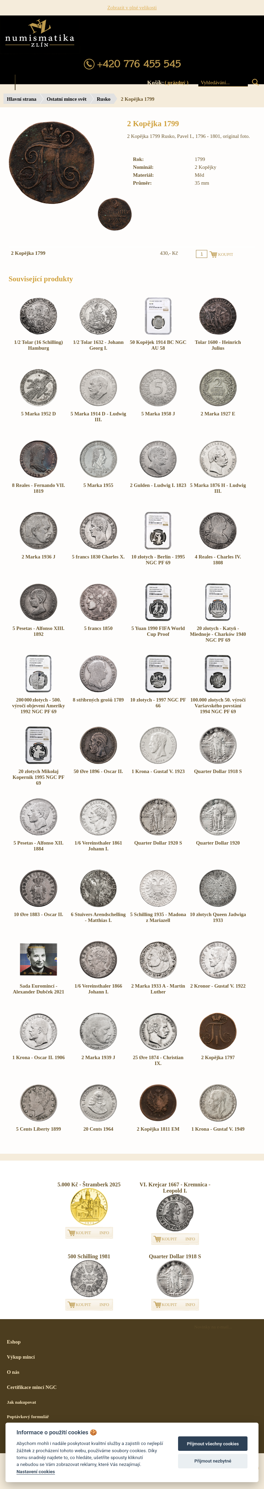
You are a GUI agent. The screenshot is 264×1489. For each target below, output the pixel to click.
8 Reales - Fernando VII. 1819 (38, 488)
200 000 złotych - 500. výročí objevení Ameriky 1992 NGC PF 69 (38, 705)
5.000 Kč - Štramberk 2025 (89, 1184)
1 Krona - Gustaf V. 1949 (218, 1129)
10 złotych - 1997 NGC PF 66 (158, 702)
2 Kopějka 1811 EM (158, 1129)
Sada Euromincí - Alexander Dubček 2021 (38, 989)
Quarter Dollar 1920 (218, 843)
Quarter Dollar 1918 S (218, 771)
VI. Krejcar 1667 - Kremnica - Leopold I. (175, 1188)
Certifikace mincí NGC (32, 1387)
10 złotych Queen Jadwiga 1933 (218, 917)
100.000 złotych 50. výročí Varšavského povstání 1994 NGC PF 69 (218, 705)
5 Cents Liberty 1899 (38, 1129)
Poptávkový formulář (28, 1416)
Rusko (104, 99)
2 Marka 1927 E (218, 413)
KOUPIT (83, 1232)
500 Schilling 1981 (89, 1256)
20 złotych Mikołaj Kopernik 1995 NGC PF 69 (38, 777)
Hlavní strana (21, 99)
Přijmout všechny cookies (213, 1443)
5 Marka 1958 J (158, 413)
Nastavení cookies (35, 1471)
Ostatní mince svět (67, 99)
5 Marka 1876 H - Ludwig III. (218, 488)
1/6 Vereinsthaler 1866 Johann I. (98, 989)
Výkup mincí (21, 1357)
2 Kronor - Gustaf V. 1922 (218, 986)
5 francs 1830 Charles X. (98, 556)
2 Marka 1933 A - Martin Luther (158, 989)
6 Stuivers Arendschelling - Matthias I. (98, 917)
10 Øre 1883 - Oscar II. (38, 914)
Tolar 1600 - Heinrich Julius (218, 345)
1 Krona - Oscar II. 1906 (38, 1057)
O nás (13, 1372)
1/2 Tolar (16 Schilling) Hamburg (38, 345)
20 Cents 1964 (98, 1129)
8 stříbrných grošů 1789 (98, 700)
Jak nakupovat (21, 1402)
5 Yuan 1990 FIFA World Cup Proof (158, 631)
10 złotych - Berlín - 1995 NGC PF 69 (158, 559)
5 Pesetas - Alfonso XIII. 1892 (38, 631)
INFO (104, 1232)
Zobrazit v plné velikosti (132, 7)
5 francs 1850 (98, 628)
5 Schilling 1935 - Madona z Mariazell (158, 917)
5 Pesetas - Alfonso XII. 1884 (38, 845)
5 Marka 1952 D (38, 413)
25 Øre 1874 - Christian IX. (158, 1060)
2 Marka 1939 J (98, 1057)
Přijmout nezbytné (213, 1461)
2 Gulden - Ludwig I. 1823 (158, 485)
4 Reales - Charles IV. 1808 (218, 559)
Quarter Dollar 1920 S (158, 843)
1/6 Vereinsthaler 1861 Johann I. (98, 845)
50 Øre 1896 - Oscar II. (98, 771)
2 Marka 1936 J (38, 556)
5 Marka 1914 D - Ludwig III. (98, 416)
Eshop (14, 1342)
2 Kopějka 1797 (218, 1057)
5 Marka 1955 (98, 485)
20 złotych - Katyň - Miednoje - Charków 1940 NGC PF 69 (218, 634)
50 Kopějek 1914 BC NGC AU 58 (158, 345)
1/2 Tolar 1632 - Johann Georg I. (98, 345)
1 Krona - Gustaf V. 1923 (158, 771)
